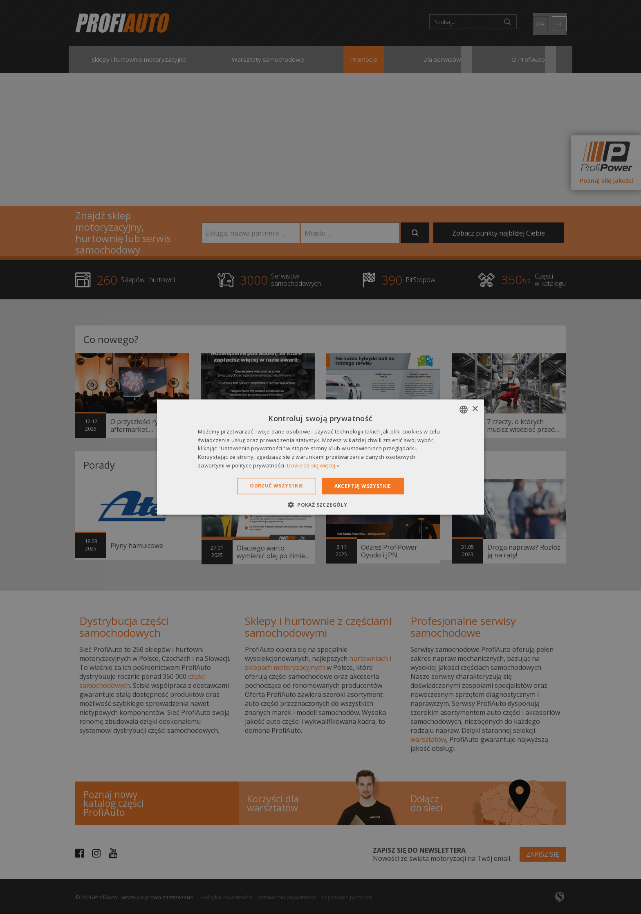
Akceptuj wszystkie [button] (362, 485)
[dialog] (320, 457)
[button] (320, 505)
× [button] (475, 409)
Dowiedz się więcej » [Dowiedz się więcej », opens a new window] (313, 465)
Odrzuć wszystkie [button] (276, 485)
